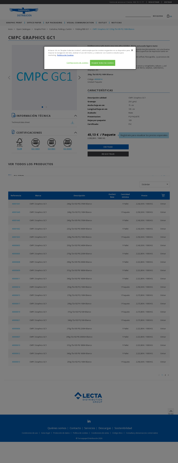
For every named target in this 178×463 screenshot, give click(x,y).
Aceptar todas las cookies (103, 63)
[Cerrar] (132, 50)
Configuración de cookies (77, 63)
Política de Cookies (65, 55)
